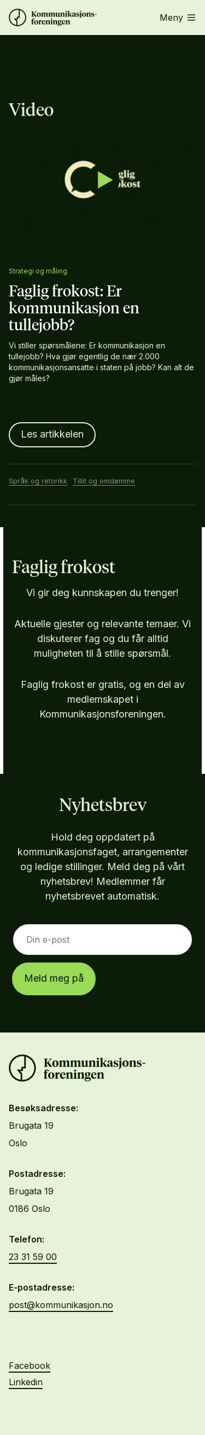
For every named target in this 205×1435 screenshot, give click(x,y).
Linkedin (26, 1381)
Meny (177, 17)
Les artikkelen (52, 434)
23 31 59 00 (33, 1256)
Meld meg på (54, 978)
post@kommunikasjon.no (61, 1304)
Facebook (29, 1365)
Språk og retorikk (38, 480)
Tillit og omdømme (104, 480)
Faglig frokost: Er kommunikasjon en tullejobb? (74, 309)
